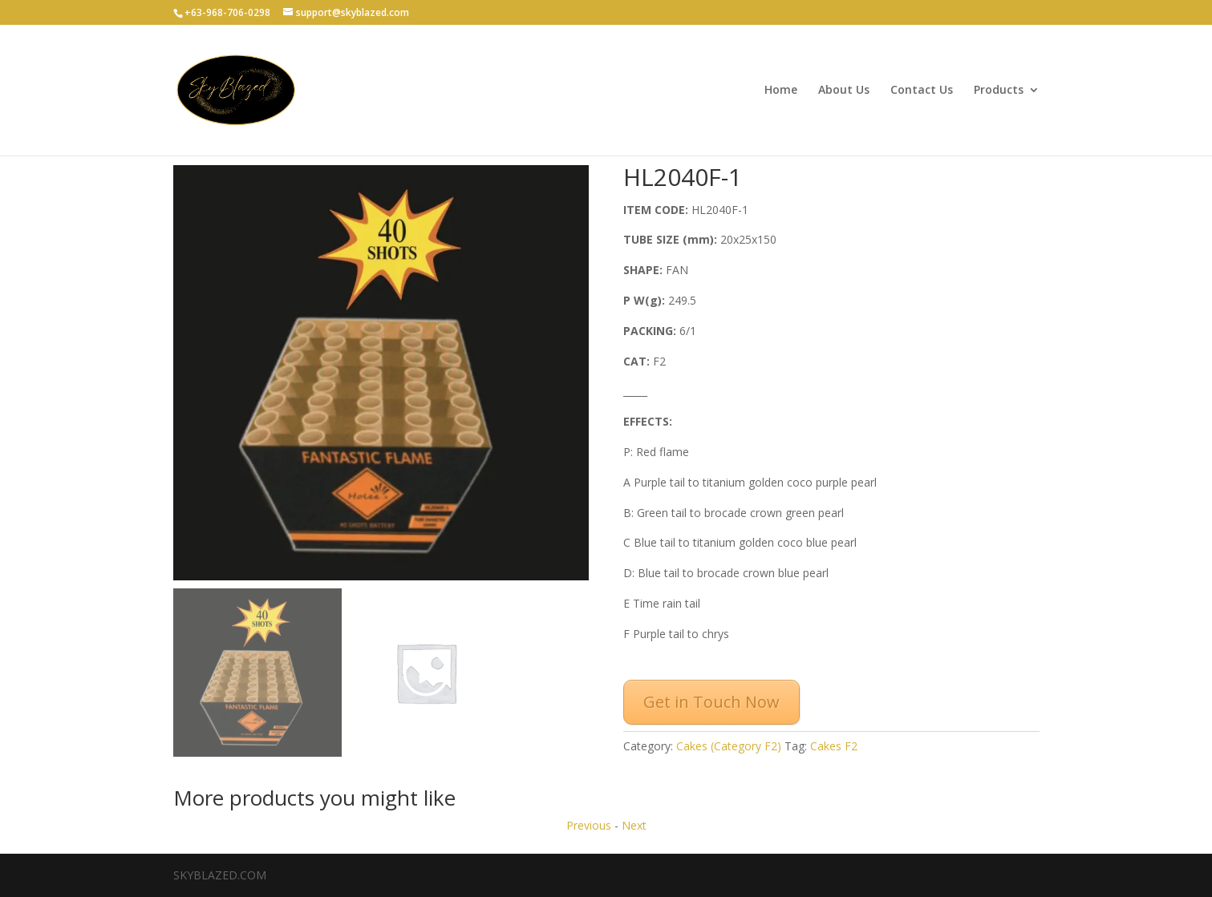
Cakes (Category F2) (728, 746)
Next (634, 825)
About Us (843, 90)
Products (999, 90)
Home (780, 90)
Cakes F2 (833, 746)
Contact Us (921, 90)
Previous (588, 825)
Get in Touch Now (711, 702)
